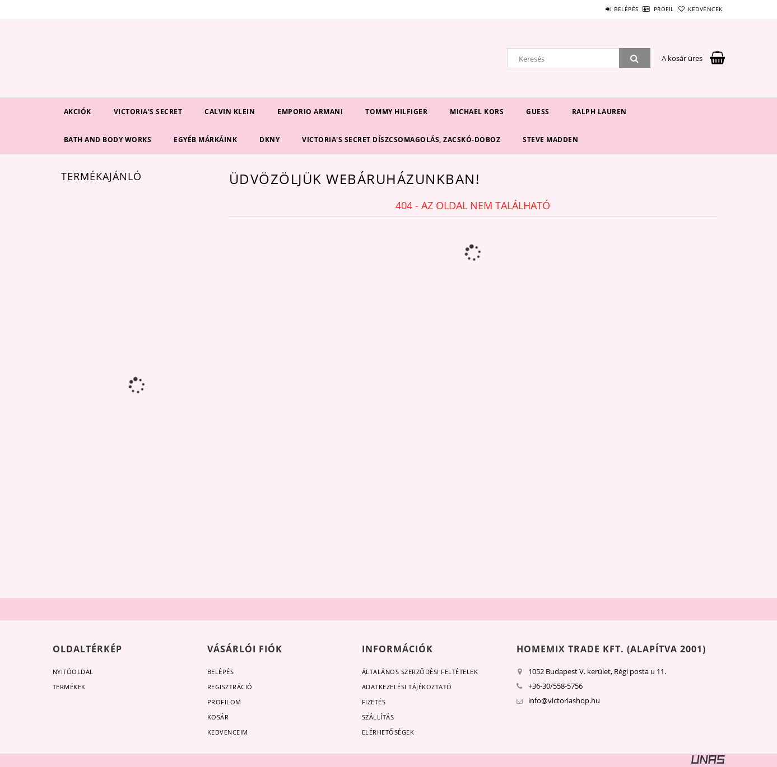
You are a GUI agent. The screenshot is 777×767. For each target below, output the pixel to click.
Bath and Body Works (108, 139)
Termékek (69, 687)
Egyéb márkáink (205, 139)
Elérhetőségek (388, 732)
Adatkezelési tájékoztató (407, 687)
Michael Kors (477, 111)
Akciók (77, 111)
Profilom (224, 702)
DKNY (269, 139)
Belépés (595, 9)
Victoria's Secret (148, 111)
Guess (538, 111)
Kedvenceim (227, 732)
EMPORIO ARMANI (310, 111)
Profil (645, 9)
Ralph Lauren (599, 111)
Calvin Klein (229, 111)
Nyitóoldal (73, 671)
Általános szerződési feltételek (420, 671)
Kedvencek (699, 9)
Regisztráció (230, 687)
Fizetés (374, 702)
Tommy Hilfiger (396, 111)
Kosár (218, 717)
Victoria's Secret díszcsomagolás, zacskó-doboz (401, 139)
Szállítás (378, 717)
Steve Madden (550, 139)
